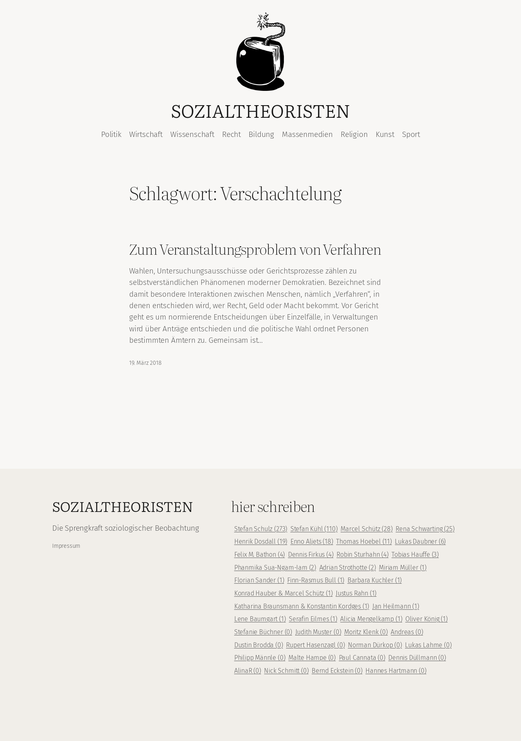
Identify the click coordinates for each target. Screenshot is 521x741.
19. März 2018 (145, 362)
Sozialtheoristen (260, 110)
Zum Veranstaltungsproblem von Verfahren (255, 249)
